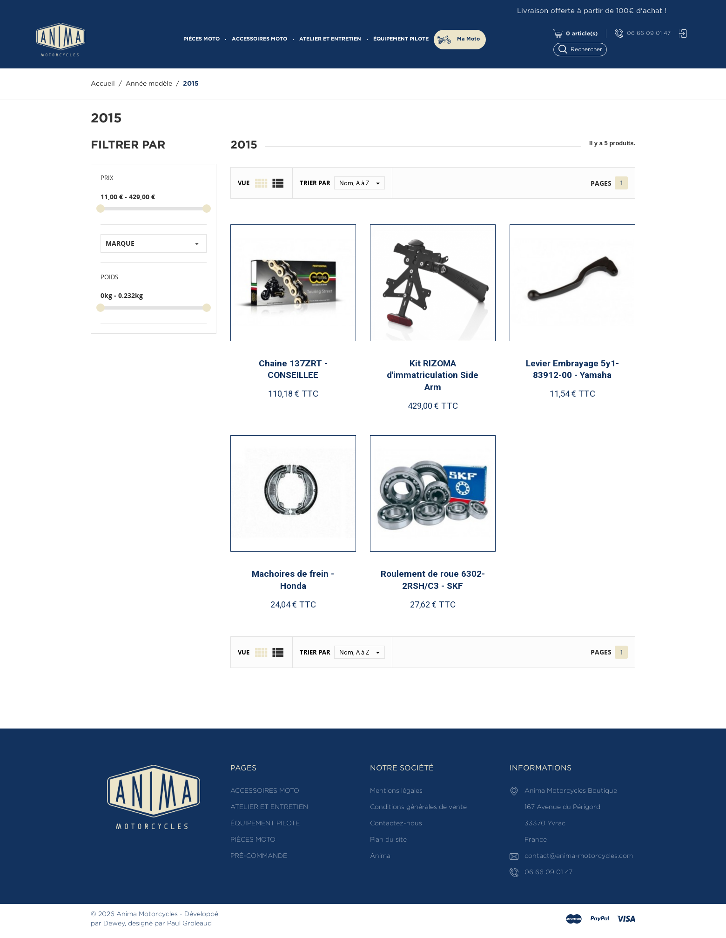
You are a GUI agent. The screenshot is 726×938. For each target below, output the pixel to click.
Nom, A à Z (361, 183)
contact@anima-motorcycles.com (578, 856)
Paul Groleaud (189, 923)
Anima (380, 856)
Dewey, (114, 923)
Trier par (315, 183)
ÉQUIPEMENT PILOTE (401, 39)
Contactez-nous (396, 823)
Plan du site (388, 840)
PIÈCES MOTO (201, 39)
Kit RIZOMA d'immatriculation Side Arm (432, 375)
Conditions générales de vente (418, 807)
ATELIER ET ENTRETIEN (330, 39)
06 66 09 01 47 (643, 33)
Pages (601, 183)
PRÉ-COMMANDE (258, 856)
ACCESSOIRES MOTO (259, 39)
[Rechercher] (584, 48)
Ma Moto (468, 39)
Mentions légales (396, 791)
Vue (243, 183)
